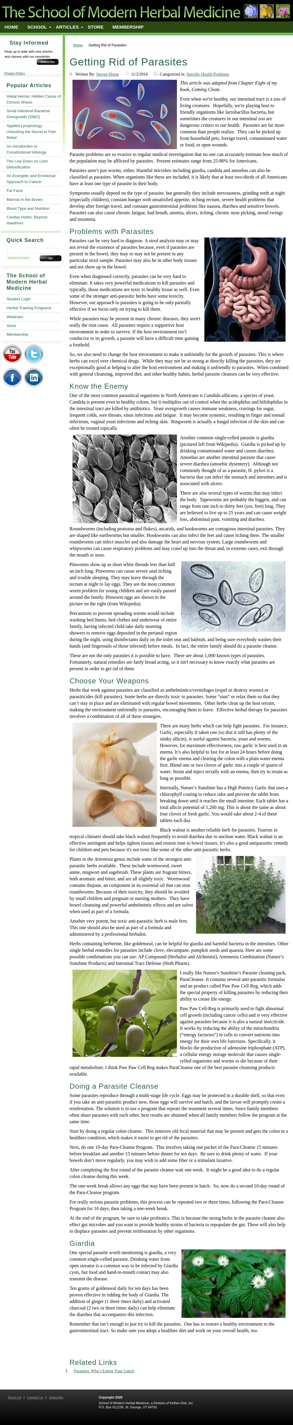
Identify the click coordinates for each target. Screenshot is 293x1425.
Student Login (19, 299)
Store (96, 26)
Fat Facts (15, 190)
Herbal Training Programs (29, 308)
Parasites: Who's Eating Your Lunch (104, 1371)
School (37, 26)
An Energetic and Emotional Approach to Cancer (31, 179)
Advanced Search (18, 257)
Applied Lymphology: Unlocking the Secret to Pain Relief (31, 132)
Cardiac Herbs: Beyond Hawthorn (27, 220)
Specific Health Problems (207, 74)
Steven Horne (107, 74)
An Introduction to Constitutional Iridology (26, 149)
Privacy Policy (14, 73)
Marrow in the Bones (25, 199)
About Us (14, 1397)
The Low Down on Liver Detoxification (27, 164)
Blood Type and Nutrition (28, 208)
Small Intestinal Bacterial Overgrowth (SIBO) (28, 114)
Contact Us (35, 1397)
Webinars (15, 317)
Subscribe (48, 61)
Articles (67, 26)
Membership (128, 26)
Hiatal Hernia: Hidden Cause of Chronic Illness (34, 99)
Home (11, 26)
